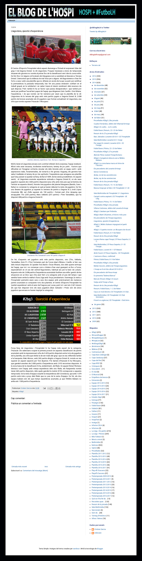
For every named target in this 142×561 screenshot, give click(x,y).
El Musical (96, 375)
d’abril (96, 111)
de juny (97, 105)
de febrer (97, 118)
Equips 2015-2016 (98, 391)
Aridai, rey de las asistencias (105, 178)
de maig (97, 108)
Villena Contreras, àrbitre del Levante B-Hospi (111, 208)
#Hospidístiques (98, 338)
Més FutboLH (96, 437)
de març (97, 115)
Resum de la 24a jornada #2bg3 (106, 285)
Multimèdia (96, 442)
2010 (94, 318)
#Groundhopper (97, 335)
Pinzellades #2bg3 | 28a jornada (106, 120)
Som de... (95, 513)
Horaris (94, 414)
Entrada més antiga (73, 467)
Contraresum (97, 352)
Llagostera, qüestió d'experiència (106, 221)
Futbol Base (96, 406)
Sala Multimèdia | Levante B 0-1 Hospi (108, 140)
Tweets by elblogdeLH (98, 32)
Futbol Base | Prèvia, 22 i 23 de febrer (108, 148)
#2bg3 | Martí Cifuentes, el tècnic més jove (110, 215)
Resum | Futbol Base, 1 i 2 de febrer (107, 289)
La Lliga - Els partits (99, 431)
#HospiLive (96, 341)
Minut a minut (97, 439)
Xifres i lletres (97, 518)
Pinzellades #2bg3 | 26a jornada (106, 205)
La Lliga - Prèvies (98, 434)
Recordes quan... (98, 502)
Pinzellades (96, 451)
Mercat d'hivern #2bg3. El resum (106, 279)
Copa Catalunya (98, 358)
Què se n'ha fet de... (99, 499)
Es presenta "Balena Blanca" (105, 276)
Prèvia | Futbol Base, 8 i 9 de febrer (107, 259)
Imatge (94, 423)
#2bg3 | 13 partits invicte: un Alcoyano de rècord (112, 230)
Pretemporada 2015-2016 (101, 493)
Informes (95, 428)
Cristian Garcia (100, 529)
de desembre (99, 85)
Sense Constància (101, 172)
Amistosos (96, 346)
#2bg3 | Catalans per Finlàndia (105, 211)
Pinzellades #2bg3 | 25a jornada (106, 263)
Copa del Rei (96, 360)
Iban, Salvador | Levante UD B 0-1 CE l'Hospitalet (112, 137)
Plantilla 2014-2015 (99, 462)
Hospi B (94, 417)
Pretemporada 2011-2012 (101, 482)
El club (94, 372)
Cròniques (96, 366)
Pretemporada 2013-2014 (101, 487)
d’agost (97, 98)
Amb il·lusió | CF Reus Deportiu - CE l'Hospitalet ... (112, 253)
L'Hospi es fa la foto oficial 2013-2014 (108, 269)
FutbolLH (11, 20)
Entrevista (95, 380)
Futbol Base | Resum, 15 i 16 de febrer (108, 185)
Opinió (94, 448)
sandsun (76, 549)
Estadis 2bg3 (97, 397)
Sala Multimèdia (98, 507)
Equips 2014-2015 (98, 389)
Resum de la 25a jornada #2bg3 (106, 236)
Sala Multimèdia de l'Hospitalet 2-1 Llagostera (111, 193)
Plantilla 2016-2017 (99, 468)
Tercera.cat (96, 65)
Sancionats (96, 510)
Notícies (95, 445)
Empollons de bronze (100, 377)
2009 (94, 321)
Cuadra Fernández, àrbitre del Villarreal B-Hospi (112, 124)
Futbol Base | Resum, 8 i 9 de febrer (107, 233)
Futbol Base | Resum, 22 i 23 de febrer (108, 130)
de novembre (99, 89)
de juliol (97, 102)
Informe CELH (97, 425)
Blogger (100, 549)
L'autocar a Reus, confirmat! (104, 256)
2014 (94, 83)
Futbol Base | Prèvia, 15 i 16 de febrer (108, 202)
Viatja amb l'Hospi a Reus (103, 282)
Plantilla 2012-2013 (99, 456)
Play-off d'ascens (98, 470)
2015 (94, 79)
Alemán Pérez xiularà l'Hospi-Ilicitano (108, 155)
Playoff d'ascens (98, 473)
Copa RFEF (96, 363)
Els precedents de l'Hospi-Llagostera (108, 218)
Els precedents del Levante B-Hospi (107, 169)
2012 (94, 312)
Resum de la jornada (100, 504)
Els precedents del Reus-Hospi (105, 272)
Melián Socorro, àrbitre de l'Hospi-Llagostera (110, 266)
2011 (94, 315)
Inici (46, 467)
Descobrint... (96, 369)
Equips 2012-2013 (98, 383)
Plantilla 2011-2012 (99, 454)
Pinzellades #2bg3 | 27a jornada (106, 152)
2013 (94, 308)
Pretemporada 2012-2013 (101, 485)
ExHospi (95, 400)
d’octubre (97, 92)
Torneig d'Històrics (99, 516)
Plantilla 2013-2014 (99, 459)
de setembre (99, 95)
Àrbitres (95, 349)
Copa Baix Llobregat (99, 355)
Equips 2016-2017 (98, 394)
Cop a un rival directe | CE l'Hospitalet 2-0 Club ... (112, 292)
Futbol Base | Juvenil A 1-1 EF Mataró (108, 250)
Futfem (94, 411)
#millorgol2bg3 (97, 344)
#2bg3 (21, 391)
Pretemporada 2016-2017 (101, 496)
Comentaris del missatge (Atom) (35, 471)
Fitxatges (95, 403)
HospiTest (95, 420)
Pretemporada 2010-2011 (101, 479)
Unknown (97, 533)
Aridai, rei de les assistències (105, 175)
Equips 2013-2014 (98, 386)
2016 (94, 76)
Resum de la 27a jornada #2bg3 (106, 134)
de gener (97, 304)
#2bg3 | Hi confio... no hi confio (105, 127)
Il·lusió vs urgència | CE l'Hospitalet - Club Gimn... (112, 300)
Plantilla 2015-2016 (99, 465)
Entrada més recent (19, 467)
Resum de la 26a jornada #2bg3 (106, 182)
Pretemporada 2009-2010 (101, 476)
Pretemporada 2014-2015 (101, 490)
